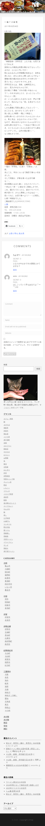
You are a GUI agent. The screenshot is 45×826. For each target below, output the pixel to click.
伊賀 (5, 614)
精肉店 (6, 449)
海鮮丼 (6, 428)
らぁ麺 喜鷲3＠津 (13, 791)
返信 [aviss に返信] (15, 291)
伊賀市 (7, 617)
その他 (7, 710)
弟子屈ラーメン (9, 551)
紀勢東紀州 (8, 650)
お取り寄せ (13, 233)
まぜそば (7, 425)
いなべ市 (8, 587)
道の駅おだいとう (10, 503)
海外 (6, 680)
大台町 (7, 653)
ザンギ (6, 545)
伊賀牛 (6, 431)
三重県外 (7, 671)
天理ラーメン (8, 539)
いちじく (7, 488)
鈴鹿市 (7, 578)
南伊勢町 (8, 641)
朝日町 (7, 572)
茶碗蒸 (6, 536)
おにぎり (7, 470)
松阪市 (7, 605)
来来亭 (6, 497)
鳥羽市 (7, 644)
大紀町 (7, 656)
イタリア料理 (8, 494)
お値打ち (7, 521)
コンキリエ (7, 524)
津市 (6, 599)
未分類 (6, 717)
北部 (5, 563)
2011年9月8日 (26, 255)
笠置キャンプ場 (9, 479)
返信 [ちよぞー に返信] (15, 270)
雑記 (5, 729)
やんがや (7, 509)
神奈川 (7, 692)
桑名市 (7, 590)
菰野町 (7, 575)
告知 (5, 726)
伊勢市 (7, 629)
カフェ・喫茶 (8, 419)
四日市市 (8, 584)
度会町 (7, 635)
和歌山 (7, 707)
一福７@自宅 (11, 22)
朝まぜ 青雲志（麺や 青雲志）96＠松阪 (23, 743)
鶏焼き (6, 548)
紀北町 (7, 665)
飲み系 (21, 233)
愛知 (6, 698)
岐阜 (6, 683)
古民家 (6, 467)
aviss (15, 276)
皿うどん (7, 530)
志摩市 (7, 638)
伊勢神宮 (7, 476)
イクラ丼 (7, 437)
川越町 (7, 569)
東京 (6, 704)
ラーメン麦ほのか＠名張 (16, 782)
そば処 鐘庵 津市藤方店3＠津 (19, 754)
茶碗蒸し (7, 533)
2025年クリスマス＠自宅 (16, 788)
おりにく (7, 455)
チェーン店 (7, 482)
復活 (5, 464)
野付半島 (7, 527)
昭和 (5, 500)
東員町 (7, 581)
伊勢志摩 (7, 626)
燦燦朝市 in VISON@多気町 (17, 765)
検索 (5, 364)
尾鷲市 (7, 659)
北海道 (7, 701)
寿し (5, 515)
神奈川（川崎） (11, 695)
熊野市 (7, 662)
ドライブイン (8, 542)
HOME (40, 12)
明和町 (7, 602)
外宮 (5, 473)
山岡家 (6, 458)
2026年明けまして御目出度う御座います (22, 785)
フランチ (7, 491)
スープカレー (8, 506)
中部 (5, 596)
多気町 (7, 608)
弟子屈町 (7, 440)
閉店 (5, 485)
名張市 (7, 620)
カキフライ (7, 446)
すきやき (7, 452)
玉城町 (7, 632)
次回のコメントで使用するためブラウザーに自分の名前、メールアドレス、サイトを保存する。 (22, 345)
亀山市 (7, 566)
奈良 (6, 677)
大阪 (6, 674)
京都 (6, 689)
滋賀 (6, 686)
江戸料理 (7, 518)
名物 (5, 443)
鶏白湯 (6, 434)
